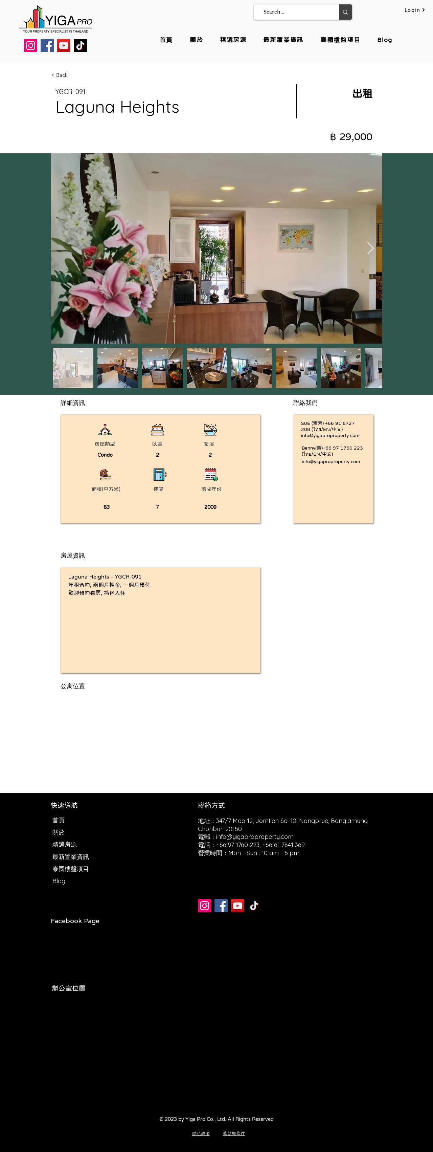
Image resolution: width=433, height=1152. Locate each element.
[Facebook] (47, 45)
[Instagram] (30, 45)
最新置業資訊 (70, 857)
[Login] (415, 10)
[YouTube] (63, 45)
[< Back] (75, 75)
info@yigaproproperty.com (330, 435)
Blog (58, 881)
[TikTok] (80, 45)
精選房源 (64, 844)
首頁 (58, 820)
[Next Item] (370, 248)
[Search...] (294, 12)
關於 (58, 832)
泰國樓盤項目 (70, 869)
